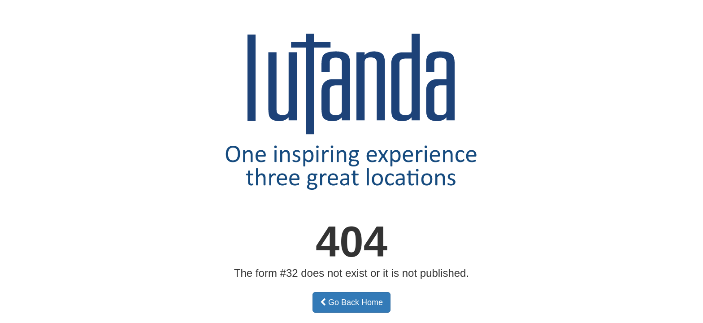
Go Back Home (351, 302)
